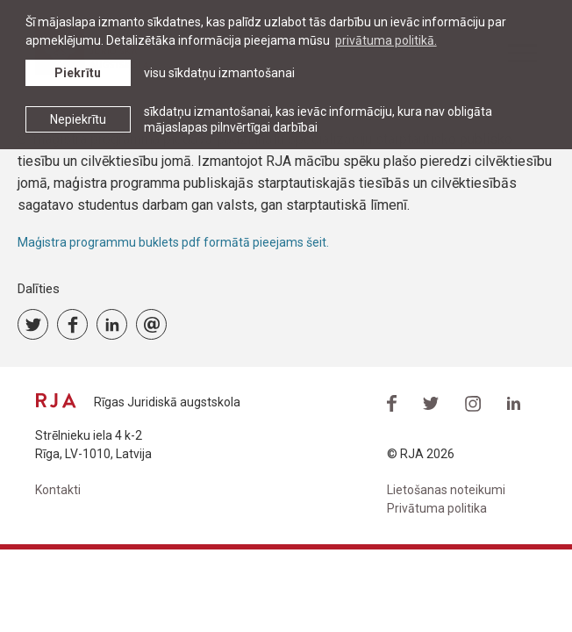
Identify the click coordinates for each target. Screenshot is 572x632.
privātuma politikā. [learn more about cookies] (386, 40)
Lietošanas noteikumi (446, 490)
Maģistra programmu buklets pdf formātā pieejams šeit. (175, 242)
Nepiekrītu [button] (78, 119)
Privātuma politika (437, 508)
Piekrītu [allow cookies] (77, 73)
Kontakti (58, 490)
